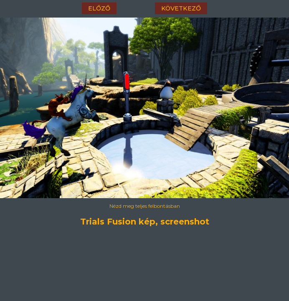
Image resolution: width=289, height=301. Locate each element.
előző (99, 8)
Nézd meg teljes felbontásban (144, 206)
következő (181, 8)
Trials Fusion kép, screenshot (144, 222)
